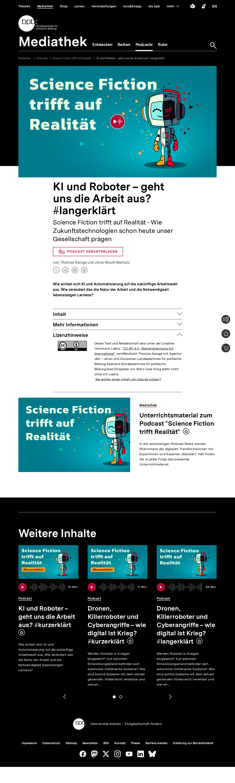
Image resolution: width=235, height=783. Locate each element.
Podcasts (42, 58)
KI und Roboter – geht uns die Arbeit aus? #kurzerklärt (46, 617)
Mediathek (24, 58)
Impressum (29, 743)
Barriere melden (157, 743)
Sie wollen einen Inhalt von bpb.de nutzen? (128, 379)
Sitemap (71, 743)
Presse (135, 743)
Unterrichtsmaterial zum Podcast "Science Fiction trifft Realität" (176, 423)
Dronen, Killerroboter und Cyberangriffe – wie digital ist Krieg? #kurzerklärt (117, 625)
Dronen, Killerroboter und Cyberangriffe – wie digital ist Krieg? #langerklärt (186, 625)
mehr (173, 6)
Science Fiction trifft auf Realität (72, 58)
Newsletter (90, 743)
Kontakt (119, 743)
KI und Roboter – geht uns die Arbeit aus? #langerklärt (131, 58)
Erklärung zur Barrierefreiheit (193, 743)
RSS (106, 743)
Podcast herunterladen (88, 252)
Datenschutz (51, 743)
